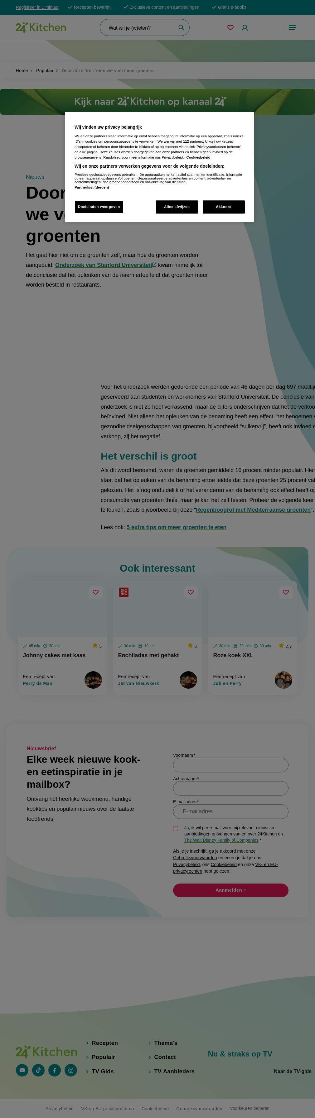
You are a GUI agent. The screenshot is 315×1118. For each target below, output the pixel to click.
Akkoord (223, 207)
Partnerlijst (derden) (92, 187)
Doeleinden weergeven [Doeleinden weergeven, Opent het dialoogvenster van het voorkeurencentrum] (99, 207)
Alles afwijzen (177, 207)
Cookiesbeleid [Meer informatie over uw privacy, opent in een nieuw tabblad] (198, 157)
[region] (159, 167)
